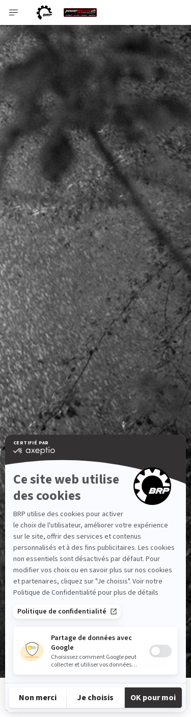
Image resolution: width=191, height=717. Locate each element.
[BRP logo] (44, 12)
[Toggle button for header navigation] (14, 12)
